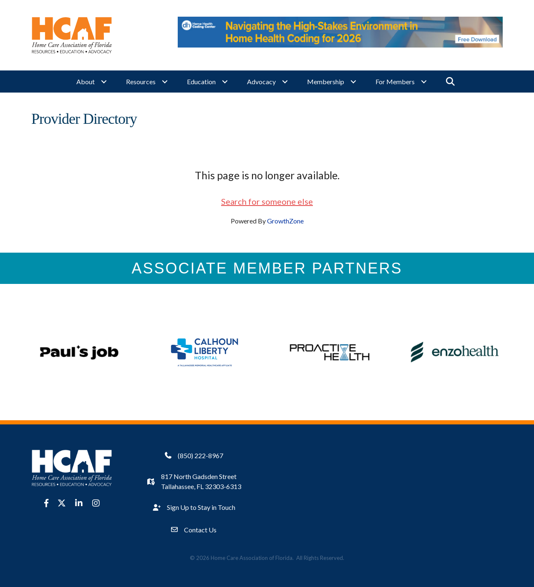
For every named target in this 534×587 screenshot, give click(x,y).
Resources (141, 81)
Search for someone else (267, 201)
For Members (395, 81)
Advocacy (261, 81)
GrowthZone (285, 221)
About (85, 81)
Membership (325, 81)
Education (201, 81)
